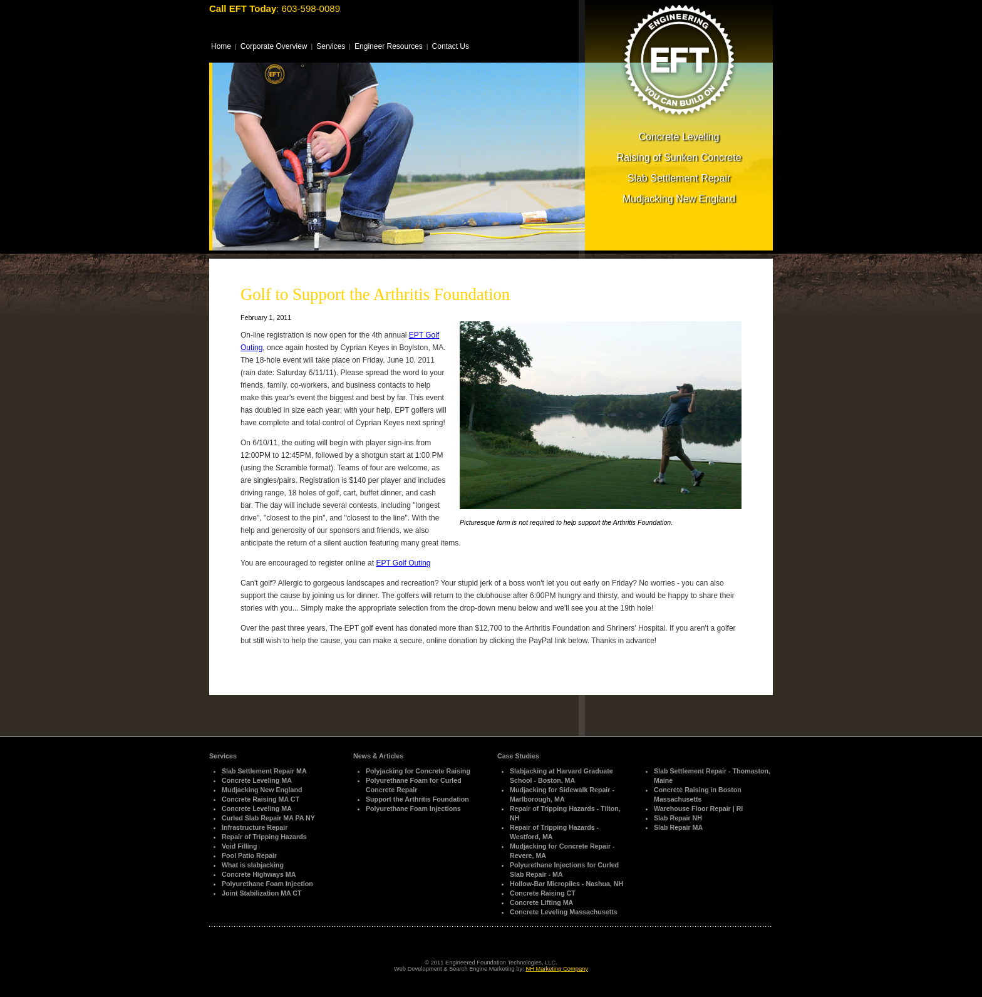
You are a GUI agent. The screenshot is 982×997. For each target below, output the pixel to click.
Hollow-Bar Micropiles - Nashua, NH (566, 883)
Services (330, 46)
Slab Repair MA (678, 827)
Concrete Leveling (679, 137)
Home (221, 46)
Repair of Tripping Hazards (264, 836)
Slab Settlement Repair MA (264, 771)
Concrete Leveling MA (257, 780)
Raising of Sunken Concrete (678, 157)
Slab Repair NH (678, 818)
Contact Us (450, 46)
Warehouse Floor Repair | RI (698, 808)
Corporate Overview (274, 46)
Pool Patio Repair (249, 855)
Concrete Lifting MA (541, 902)
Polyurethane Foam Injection (267, 883)
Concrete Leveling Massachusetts (564, 912)
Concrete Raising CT (543, 893)
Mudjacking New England (679, 199)
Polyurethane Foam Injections (413, 808)
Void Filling (239, 846)
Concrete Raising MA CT (260, 799)
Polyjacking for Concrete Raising (418, 771)
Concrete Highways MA (259, 874)
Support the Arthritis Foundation (417, 799)
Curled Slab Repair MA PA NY (268, 818)
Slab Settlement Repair (679, 178)
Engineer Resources (388, 46)
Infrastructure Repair (254, 827)
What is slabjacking (253, 865)
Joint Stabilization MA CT (261, 893)
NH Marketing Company (556, 969)
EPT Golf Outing (403, 563)
